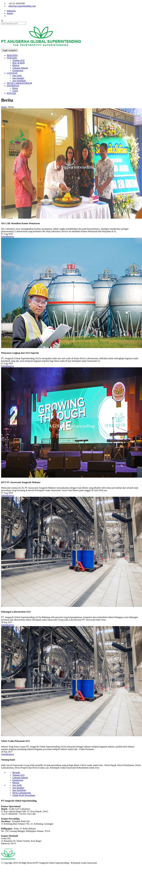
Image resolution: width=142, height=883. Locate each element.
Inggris (10, 13)
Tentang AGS (18, 60)
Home (4, 107)
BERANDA (12, 55)
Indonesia (11, 11)
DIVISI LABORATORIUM (19, 83)
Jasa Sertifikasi (19, 80)
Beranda (16, 772)
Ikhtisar (15, 65)
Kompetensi (17, 70)
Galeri (15, 91)
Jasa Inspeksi (18, 78)
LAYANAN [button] (12, 73)
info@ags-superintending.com (22, 6)
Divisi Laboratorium (21, 793)
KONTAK (11, 93)
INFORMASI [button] (13, 85)
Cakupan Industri (20, 68)
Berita (15, 88)
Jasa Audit (17, 75)
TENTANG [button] (12, 58)
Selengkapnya (7, 236)
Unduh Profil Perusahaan (23, 795)
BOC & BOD (18, 63)
